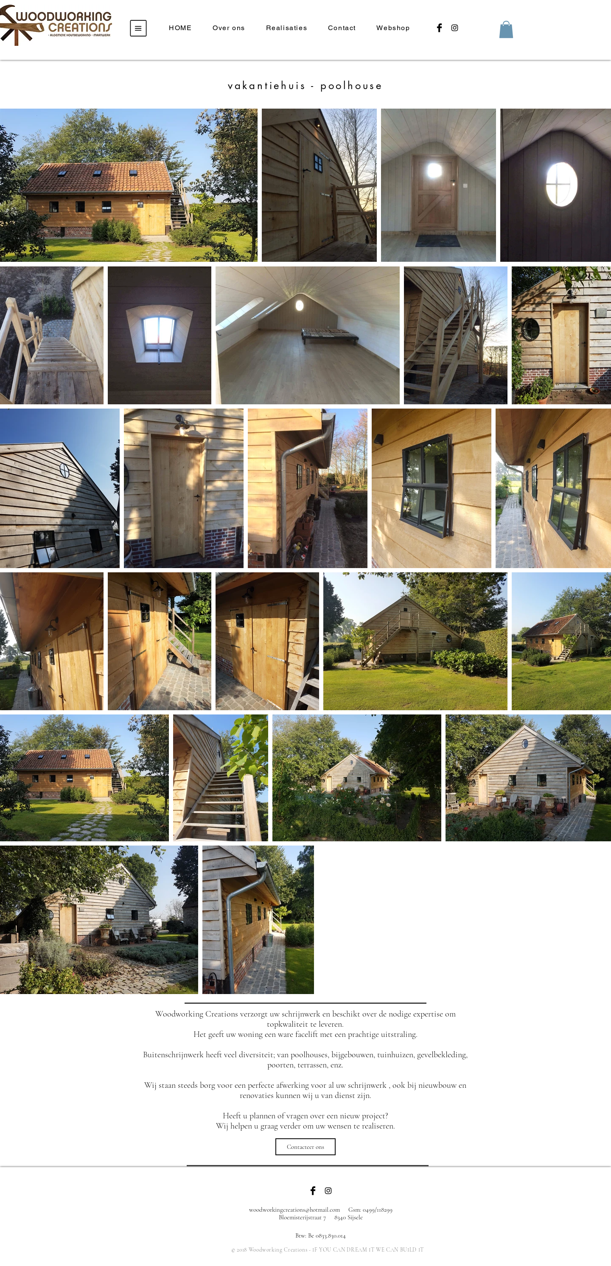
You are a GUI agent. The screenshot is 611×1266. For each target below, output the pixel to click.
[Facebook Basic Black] (439, 27)
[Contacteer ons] (305, 1146)
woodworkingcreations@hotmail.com (294, 1209)
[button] (138, 28)
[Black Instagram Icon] (454, 27)
